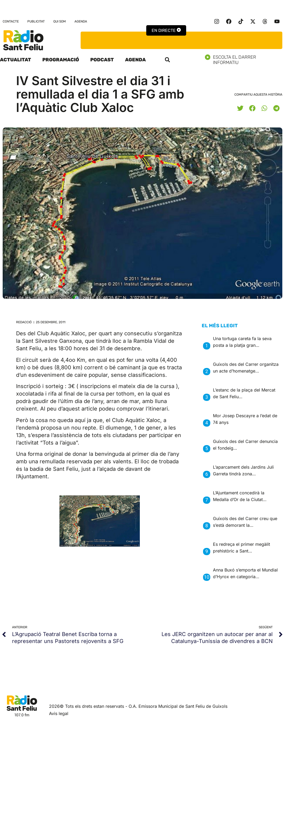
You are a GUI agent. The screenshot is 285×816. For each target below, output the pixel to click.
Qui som (59, 21)
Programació (60, 60)
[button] (167, 60)
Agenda (80, 21)
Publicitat (36, 21)
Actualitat (15, 60)
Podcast (102, 60)
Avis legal (58, 713)
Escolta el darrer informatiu (245, 59)
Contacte (11, 21)
